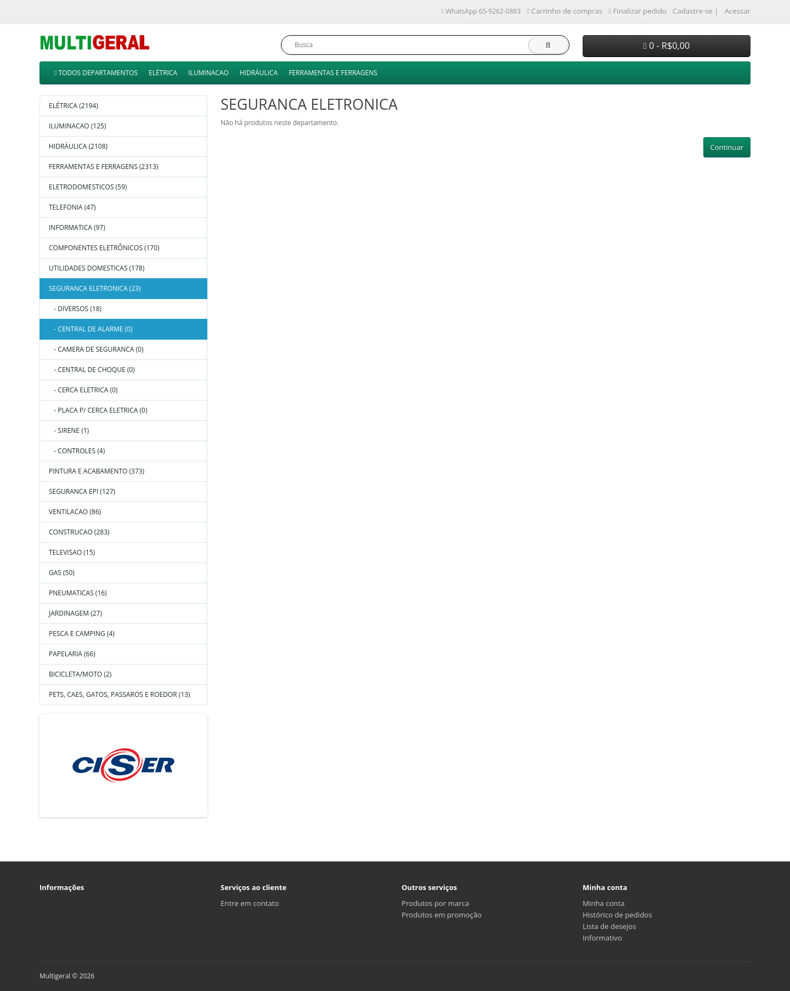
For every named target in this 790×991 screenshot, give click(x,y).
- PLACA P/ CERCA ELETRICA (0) (98, 410)
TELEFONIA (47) (72, 207)
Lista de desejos (609, 926)
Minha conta (604, 903)
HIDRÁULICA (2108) (78, 146)
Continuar (726, 147)
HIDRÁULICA (259, 72)
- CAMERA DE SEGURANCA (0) (96, 349)
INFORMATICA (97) (77, 227)
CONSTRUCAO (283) (79, 532)
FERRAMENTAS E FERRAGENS (333, 72)
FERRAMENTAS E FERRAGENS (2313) (103, 166)
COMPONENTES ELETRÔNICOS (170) (104, 247)
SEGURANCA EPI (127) (82, 491)
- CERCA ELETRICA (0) (83, 390)
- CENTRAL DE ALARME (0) (90, 329)
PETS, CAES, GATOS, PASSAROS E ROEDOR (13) (119, 694)
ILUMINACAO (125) (77, 126)
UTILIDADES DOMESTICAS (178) (96, 268)
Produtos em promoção (442, 915)
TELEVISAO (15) (72, 552)
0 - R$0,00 (667, 46)
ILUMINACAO (208, 72)
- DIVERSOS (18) (75, 308)
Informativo (602, 938)
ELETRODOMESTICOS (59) (88, 187)
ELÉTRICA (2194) (73, 105)
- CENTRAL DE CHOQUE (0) (92, 369)
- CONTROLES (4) (77, 450)
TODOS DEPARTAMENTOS (96, 72)
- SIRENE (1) (69, 430)
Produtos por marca (435, 903)
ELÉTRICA (163, 72)
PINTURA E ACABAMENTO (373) (96, 471)
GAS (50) (62, 572)
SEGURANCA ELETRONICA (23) (94, 288)
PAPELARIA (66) (72, 653)
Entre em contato (250, 903)
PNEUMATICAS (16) (78, 593)
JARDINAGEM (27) (75, 613)
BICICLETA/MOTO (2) (80, 674)
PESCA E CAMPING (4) (82, 633)
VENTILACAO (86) (75, 511)
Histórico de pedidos (617, 915)
